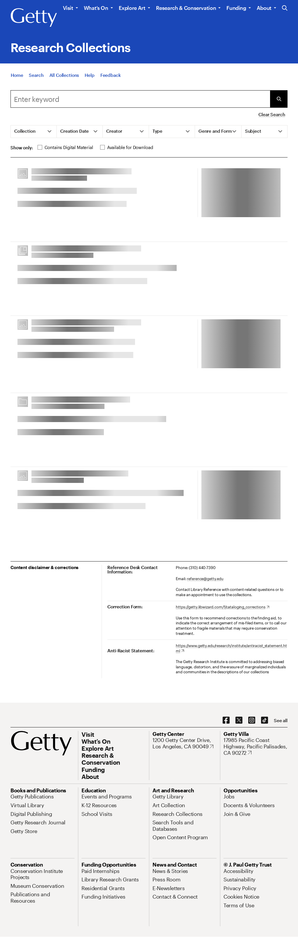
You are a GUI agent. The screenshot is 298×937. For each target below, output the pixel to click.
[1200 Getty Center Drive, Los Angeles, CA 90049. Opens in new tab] (184, 743)
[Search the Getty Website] (285, 8)
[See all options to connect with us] (281, 720)
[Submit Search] (279, 99)
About (264, 8)
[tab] (34, 131)
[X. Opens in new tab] (238, 720)
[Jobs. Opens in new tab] (229, 796)
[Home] (17, 75)
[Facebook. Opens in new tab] (226, 720)
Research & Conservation (186, 8)
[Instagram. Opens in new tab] (251, 720)
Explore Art (132, 8)
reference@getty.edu (205, 578)
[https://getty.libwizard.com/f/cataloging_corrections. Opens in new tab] (222, 607)
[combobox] (140, 99)
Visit (68, 8)
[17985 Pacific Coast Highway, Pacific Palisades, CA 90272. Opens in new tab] (256, 746)
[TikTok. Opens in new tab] (264, 720)
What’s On (96, 8)
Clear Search (271, 114)
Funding (236, 8)
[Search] (36, 75)
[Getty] (33, 17)
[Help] (89, 75)
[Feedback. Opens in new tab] (110, 75)
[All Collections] (64, 75)
